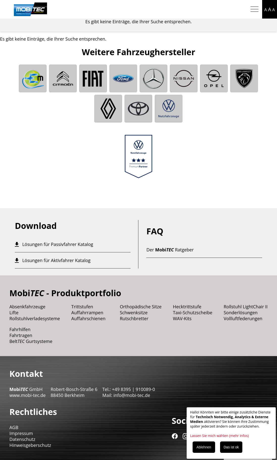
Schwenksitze (134, 312)
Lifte (14, 312)
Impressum (21, 433)
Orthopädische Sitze (141, 307)
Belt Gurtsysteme (30, 341)
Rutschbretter (134, 318)
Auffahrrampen (87, 312)
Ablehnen (204, 447)
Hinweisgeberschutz (30, 445)
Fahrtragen (20, 335)
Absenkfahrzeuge (27, 307)
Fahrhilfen (19, 329)
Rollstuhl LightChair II (246, 307)
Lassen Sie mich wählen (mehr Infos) (219, 435)
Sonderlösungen (240, 312)
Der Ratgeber (170, 250)
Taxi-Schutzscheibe (192, 312)
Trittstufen (82, 307)
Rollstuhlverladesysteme (34, 318)
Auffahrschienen (88, 318)
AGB (13, 427)
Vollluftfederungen (243, 318)
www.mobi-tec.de (27, 395)
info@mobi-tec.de (131, 395)
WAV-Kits (182, 318)
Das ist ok (231, 447)
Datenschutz (22, 439)
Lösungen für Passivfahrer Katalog (57, 244)
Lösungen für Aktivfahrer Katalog (56, 260)
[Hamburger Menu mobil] (254, 9)
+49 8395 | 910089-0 (133, 389)
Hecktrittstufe (187, 307)
